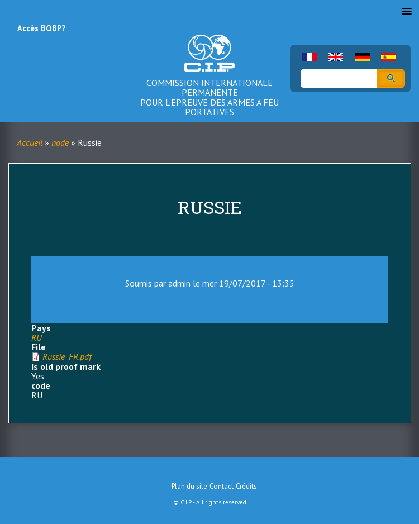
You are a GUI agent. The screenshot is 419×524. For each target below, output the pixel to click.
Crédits (246, 486)
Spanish (388, 57)
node (60, 142)
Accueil (29, 142)
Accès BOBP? (41, 28)
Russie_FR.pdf (66, 356)
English (335, 57)
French (309, 57)
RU (36, 337)
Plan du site (189, 486)
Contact (222, 486)
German (362, 57)
